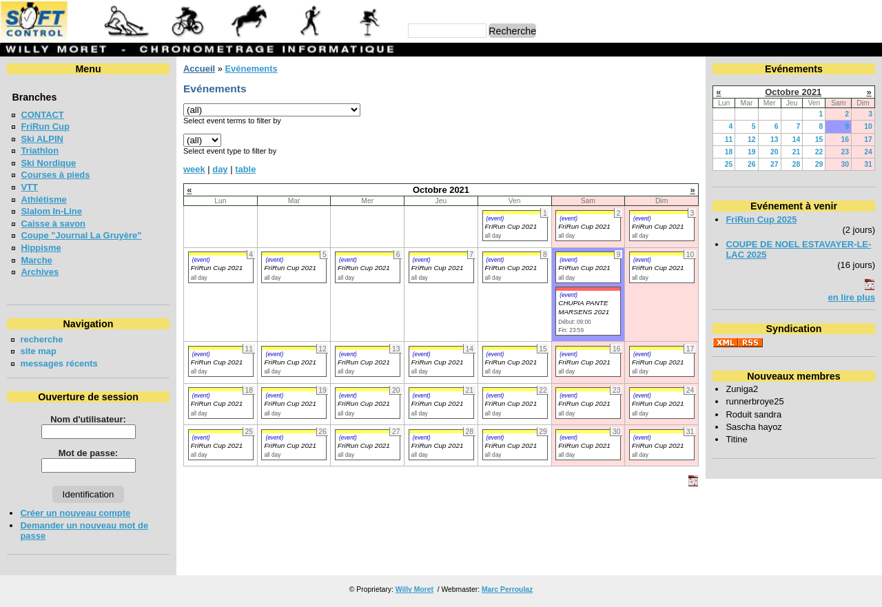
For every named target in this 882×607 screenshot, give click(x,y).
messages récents (58, 363)
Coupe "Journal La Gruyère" (81, 235)
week (194, 169)
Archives (40, 272)
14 (796, 139)
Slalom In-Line (51, 211)
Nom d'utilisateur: (88, 419)
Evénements (251, 68)
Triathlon (40, 150)
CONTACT (42, 115)
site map (38, 351)
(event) (495, 218)
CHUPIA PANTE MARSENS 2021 (583, 307)
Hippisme (41, 248)
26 (752, 164)
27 (774, 164)
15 (819, 139)
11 (729, 139)
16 (845, 139)
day (219, 169)
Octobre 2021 (793, 92)
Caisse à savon (53, 223)
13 (774, 139)
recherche (41, 339)
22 (819, 152)
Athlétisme (43, 199)
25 (729, 164)
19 (752, 152)
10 (868, 126)
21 (796, 152)
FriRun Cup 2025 (761, 219)
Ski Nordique (48, 163)
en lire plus (851, 297)
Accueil (199, 68)
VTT (29, 187)
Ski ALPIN (42, 139)
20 (774, 152)
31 (868, 164)
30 (845, 164)
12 (752, 139)
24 (868, 152)
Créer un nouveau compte (75, 513)
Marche (36, 260)
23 (845, 152)
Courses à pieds (55, 174)
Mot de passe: (88, 453)
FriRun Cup (45, 126)
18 (729, 152)
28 (796, 164)
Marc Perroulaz (507, 589)
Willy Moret (414, 589)
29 (819, 164)
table (245, 169)
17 (868, 139)
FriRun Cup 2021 (511, 226)
